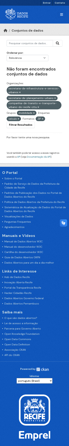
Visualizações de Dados (18, 216)
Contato (60, 2)
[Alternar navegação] (61, 14)
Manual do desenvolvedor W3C (23, 246)
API (18, 156)
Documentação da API (39, 156)
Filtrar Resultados (20, 124)
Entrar (47, 2)
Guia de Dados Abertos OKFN (22, 257)
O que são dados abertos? (20, 318)
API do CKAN (12, 355)
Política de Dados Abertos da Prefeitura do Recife (34, 202)
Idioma (34, 376)
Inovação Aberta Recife (18, 282)
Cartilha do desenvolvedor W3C (23, 252)
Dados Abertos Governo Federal (24, 298)
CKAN (42, 369)
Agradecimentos (14, 227)
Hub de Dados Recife (17, 277)
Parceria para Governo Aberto (22, 328)
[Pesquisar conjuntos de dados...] (30, 43)
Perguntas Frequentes (17, 221)
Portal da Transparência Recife (22, 287)
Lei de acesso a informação (21, 323)
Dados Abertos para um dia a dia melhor (29, 262)
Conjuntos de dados (27, 30)
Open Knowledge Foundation (22, 334)
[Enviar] (57, 43)
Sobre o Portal (13, 178)
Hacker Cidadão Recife (18, 293)
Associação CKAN (15, 349)
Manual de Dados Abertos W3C (23, 241)
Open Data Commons (17, 339)
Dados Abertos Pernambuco (21, 303)
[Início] (5, 30)
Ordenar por (15, 52)
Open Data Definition (17, 344)
